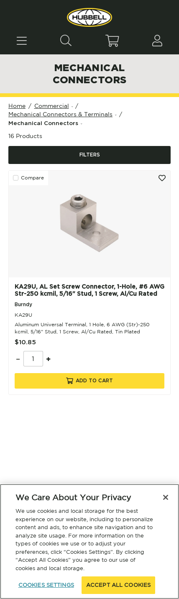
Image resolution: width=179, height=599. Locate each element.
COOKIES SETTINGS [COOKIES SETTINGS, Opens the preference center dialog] (46, 585)
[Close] (165, 497)
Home (17, 105)
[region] (89, 541)
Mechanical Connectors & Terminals (60, 114)
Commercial (51, 105)
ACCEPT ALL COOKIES (118, 585)
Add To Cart (89, 381)
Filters (89, 155)
